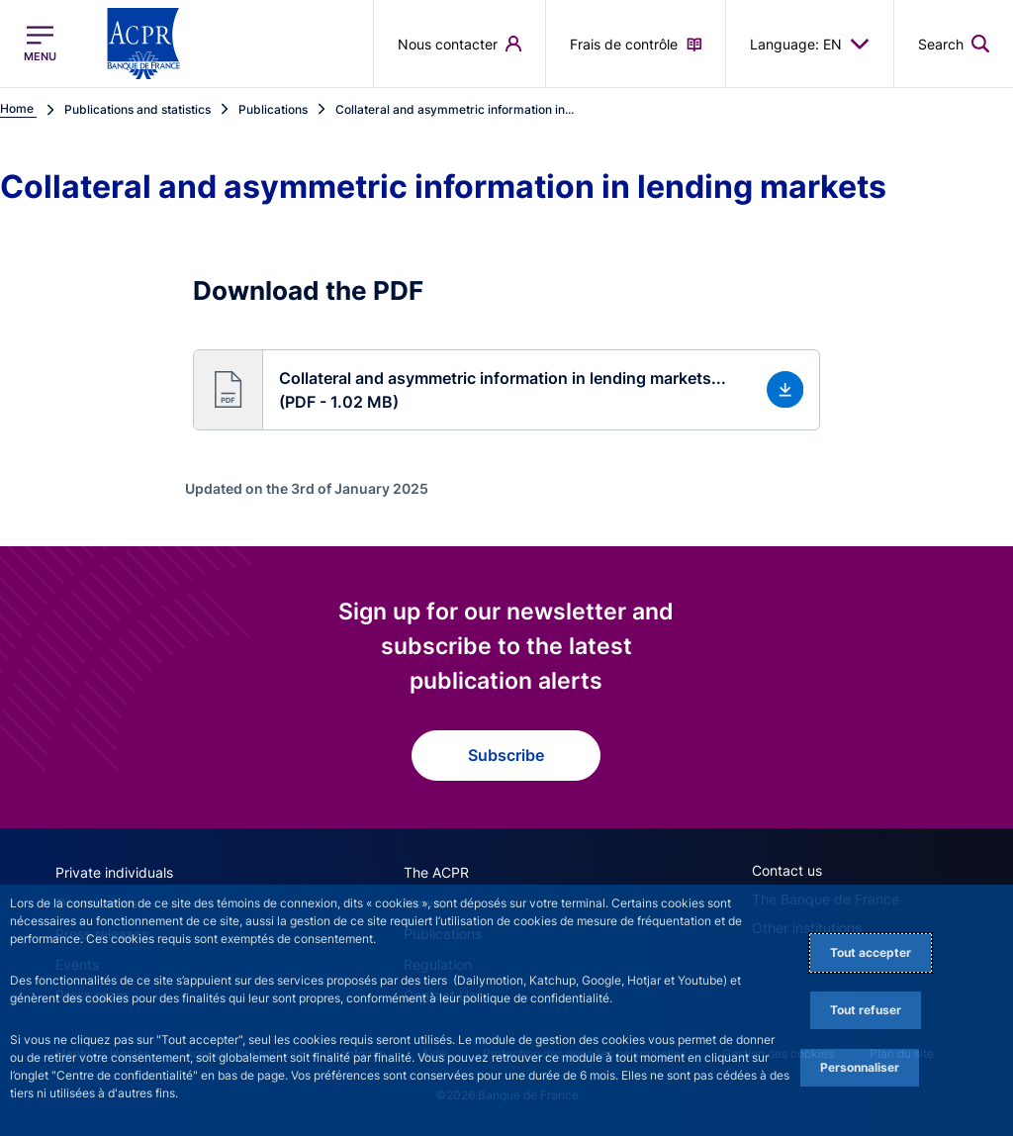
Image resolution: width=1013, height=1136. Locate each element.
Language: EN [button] (810, 43)
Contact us (787, 870)
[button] (507, 389)
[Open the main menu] (40, 43)
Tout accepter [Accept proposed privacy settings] (870, 952)
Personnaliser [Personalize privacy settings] (859, 1067)
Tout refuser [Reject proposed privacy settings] (865, 1009)
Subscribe (506, 755)
